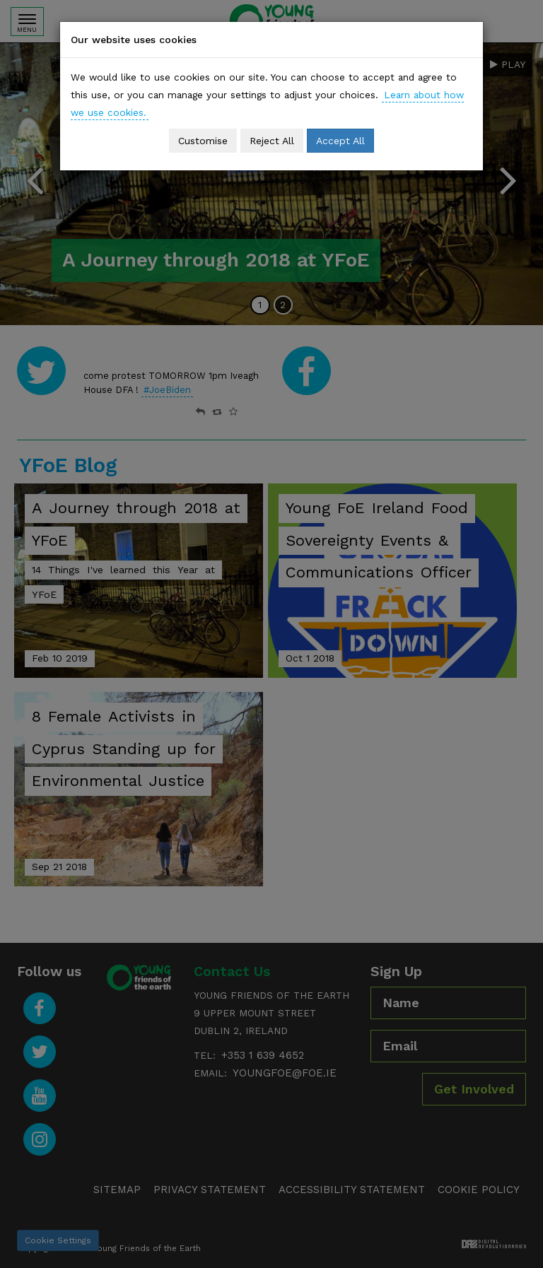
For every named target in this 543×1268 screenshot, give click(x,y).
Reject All (272, 140)
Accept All (340, 140)
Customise (203, 140)
